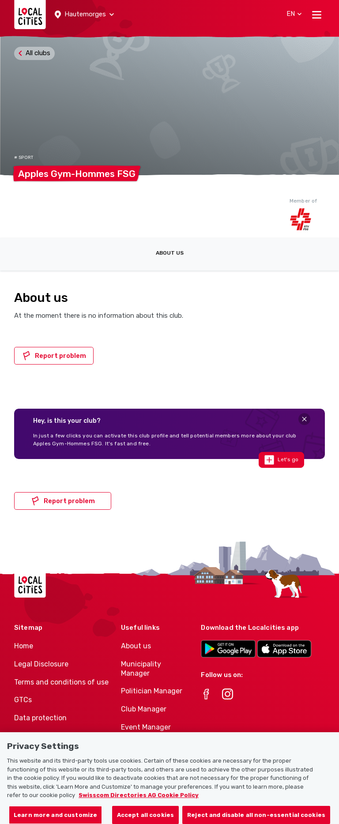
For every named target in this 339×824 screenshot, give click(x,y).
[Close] (304, 419)
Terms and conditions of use (61, 682)
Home (23, 646)
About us (170, 253)
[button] (84, 14)
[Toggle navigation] (317, 15)
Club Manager (143, 709)
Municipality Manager (141, 668)
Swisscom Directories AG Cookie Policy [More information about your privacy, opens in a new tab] (139, 799)
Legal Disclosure (41, 664)
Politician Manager (151, 691)
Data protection (40, 718)
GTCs (23, 700)
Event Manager (146, 727)
